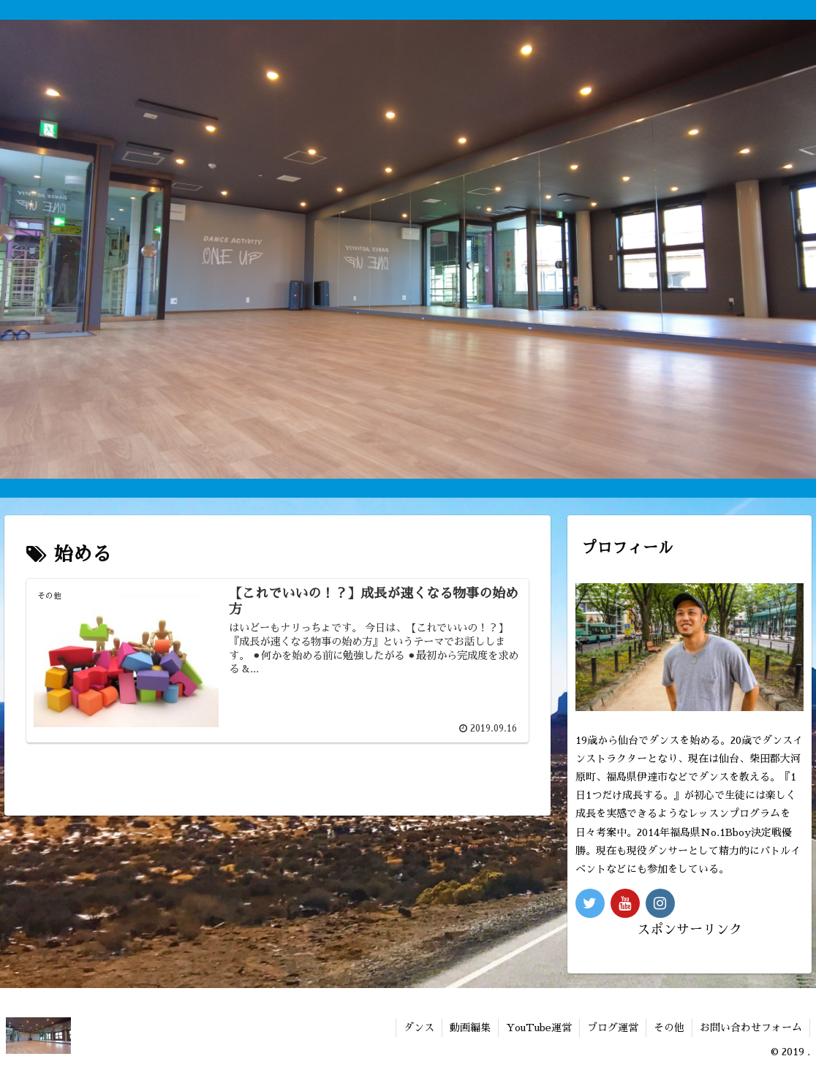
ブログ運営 (612, 1027)
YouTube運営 (539, 1027)
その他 (669, 1027)
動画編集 (470, 1027)
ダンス (419, 1027)
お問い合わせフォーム (751, 1027)
